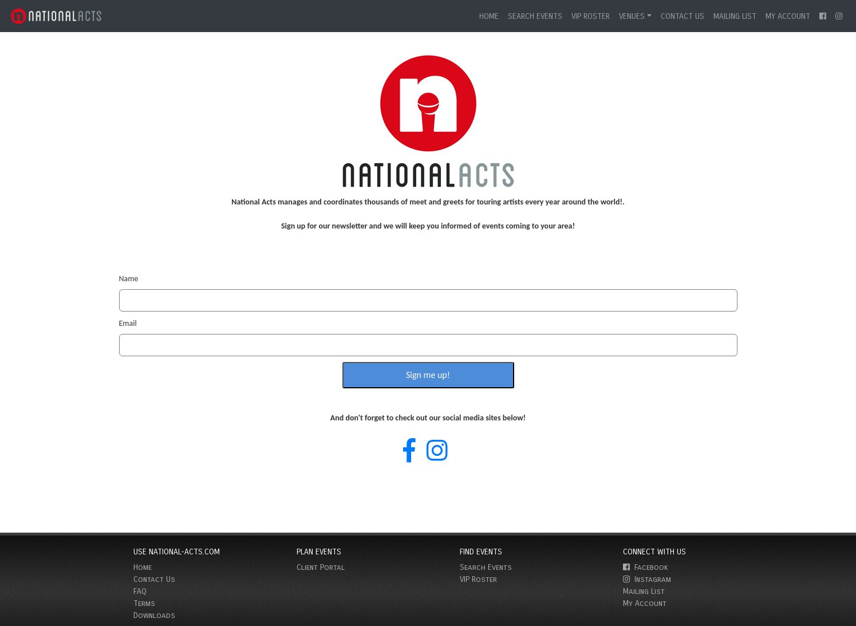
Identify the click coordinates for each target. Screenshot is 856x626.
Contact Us (682, 16)
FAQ (140, 591)
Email (128, 323)
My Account (788, 16)
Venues (632, 16)
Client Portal (321, 567)
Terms (144, 603)
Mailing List (734, 16)
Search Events (535, 16)
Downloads (154, 615)
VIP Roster (590, 16)
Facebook (645, 567)
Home (489, 16)
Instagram (647, 579)
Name (129, 279)
